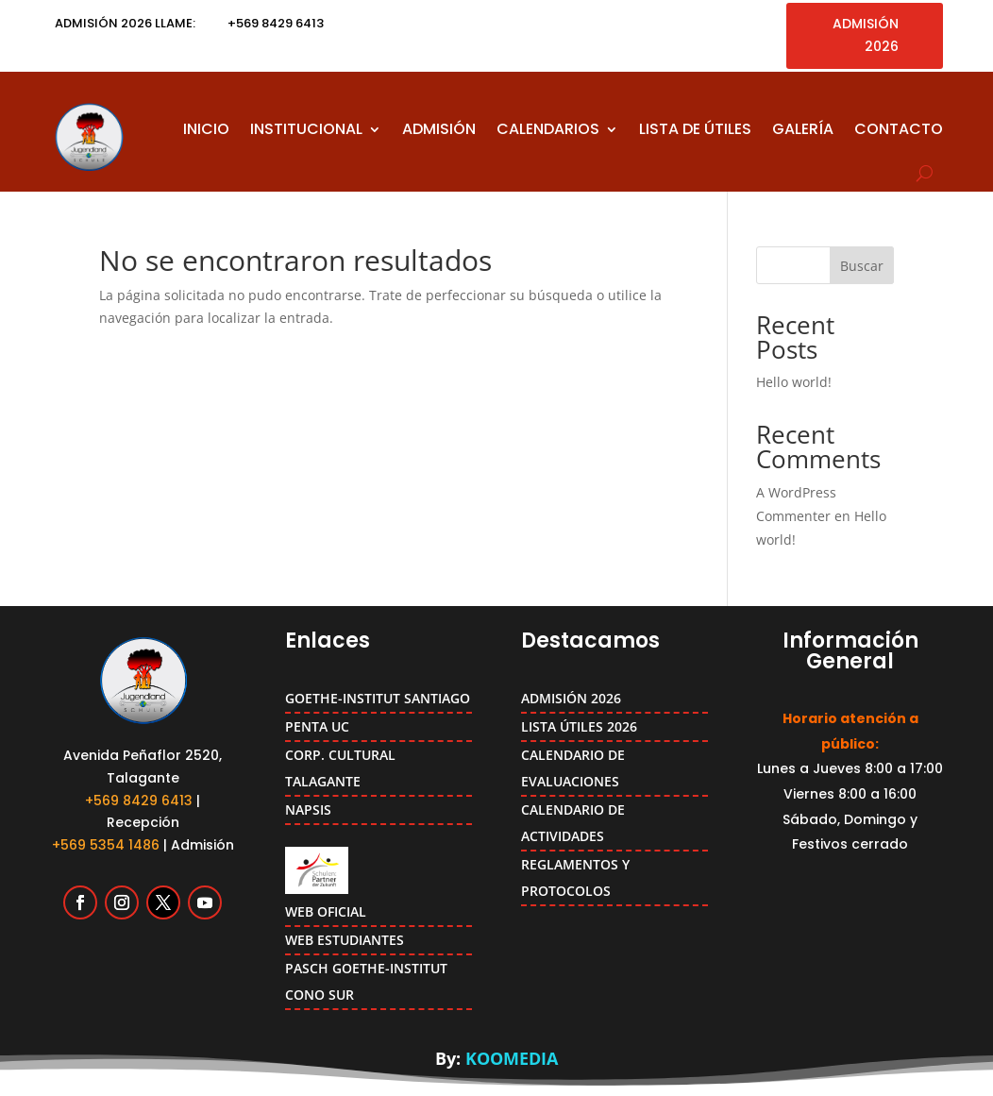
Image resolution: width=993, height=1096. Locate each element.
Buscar (862, 266)
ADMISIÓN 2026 (866, 35)
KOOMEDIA (511, 1058)
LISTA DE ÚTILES (695, 129)
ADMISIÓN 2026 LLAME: (125, 23)
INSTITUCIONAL (306, 129)
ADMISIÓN (439, 129)
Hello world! (794, 382)
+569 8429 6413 (139, 800)
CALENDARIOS (547, 129)
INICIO (206, 129)
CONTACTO (898, 129)
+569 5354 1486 (106, 844)
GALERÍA (802, 129)
